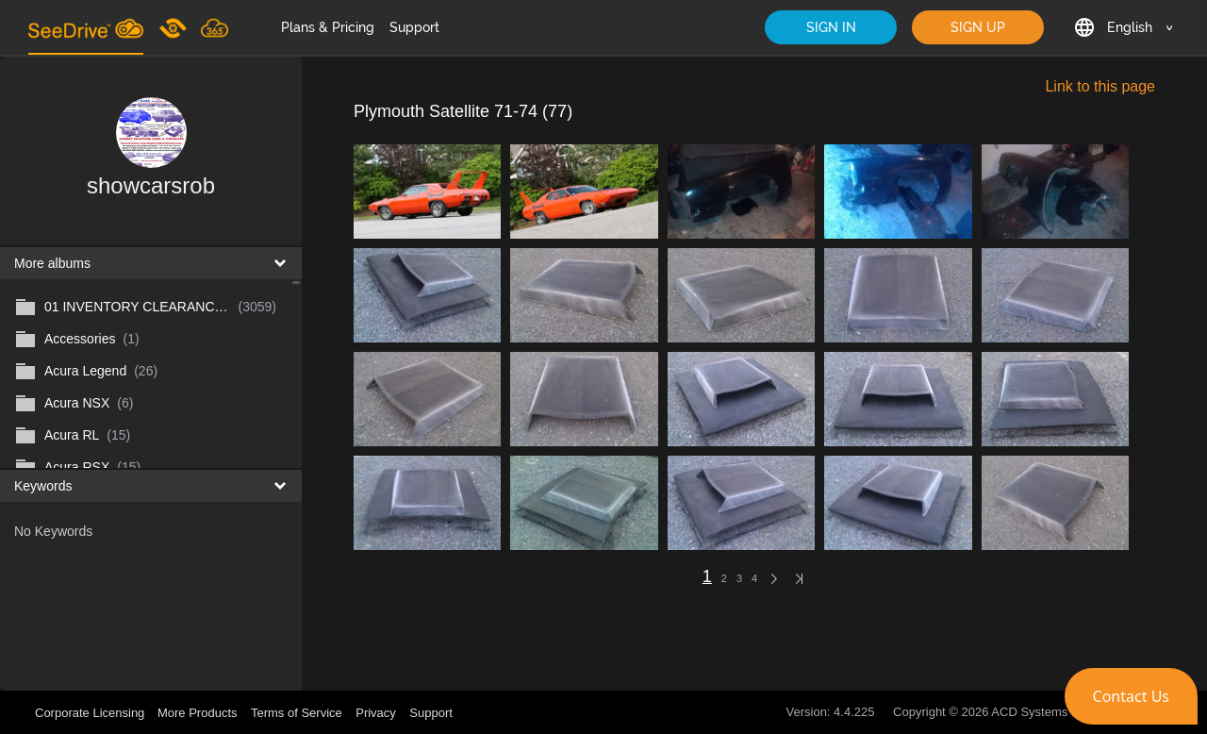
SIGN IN (831, 27)
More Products (197, 713)
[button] (1131, 696)
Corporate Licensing (91, 713)
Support (414, 27)
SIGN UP (978, 27)
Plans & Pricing (327, 27)
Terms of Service (296, 713)
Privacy (375, 713)
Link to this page (1100, 86)
